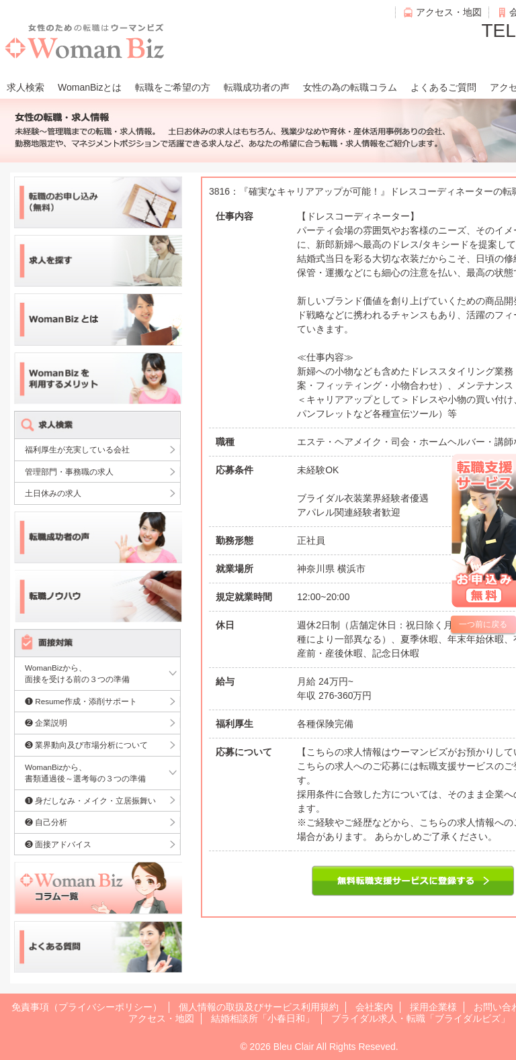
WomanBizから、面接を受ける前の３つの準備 (77, 673)
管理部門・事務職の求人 (69, 471)
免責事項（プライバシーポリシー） (86, 1007)
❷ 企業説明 (46, 722)
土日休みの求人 (53, 493)
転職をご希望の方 (172, 87)
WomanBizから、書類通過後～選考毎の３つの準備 (85, 773)
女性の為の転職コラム (350, 87)
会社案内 (374, 1007)
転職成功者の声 (257, 87)
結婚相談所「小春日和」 (262, 1018)
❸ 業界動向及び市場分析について (86, 744)
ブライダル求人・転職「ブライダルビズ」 (420, 1018)
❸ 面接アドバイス (58, 844)
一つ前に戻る (483, 624)
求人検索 (25, 87)
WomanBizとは (90, 87)
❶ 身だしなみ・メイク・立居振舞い (90, 800)
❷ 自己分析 (46, 822)
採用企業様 (433, 1007)
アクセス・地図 (449, 12)
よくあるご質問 (443, 87)
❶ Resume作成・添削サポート (81, 701)
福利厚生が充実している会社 (77, 449)
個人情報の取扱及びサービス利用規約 (259, 1007)
